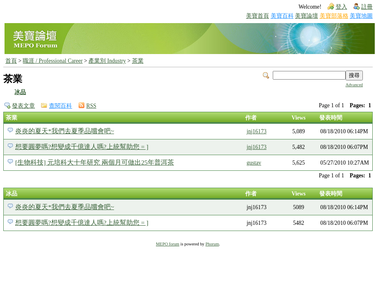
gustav (253, 163)
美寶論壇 (306, 16)
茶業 (138, 61)
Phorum (212, 244)
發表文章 (23, 106)
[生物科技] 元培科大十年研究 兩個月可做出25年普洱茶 (94, 162)
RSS (91, 106)
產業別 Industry (107, 61)
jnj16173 (256, 131)
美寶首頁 (257, 16)
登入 (341, 7)
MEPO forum (167, 244)
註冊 (367, 7)
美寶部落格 (334, 16)
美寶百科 (282, 16)
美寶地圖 (361, 16)
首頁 (11, 61)
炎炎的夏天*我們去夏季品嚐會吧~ (64, 130)
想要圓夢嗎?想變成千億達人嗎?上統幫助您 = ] (82, 146)
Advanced (354, 84)
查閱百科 (60, 106)
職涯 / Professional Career (52, 61)
